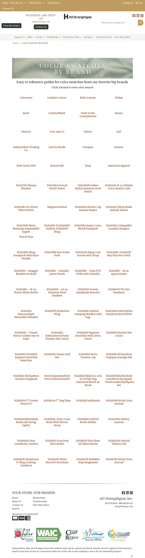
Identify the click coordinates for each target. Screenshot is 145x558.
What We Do (35, 3)
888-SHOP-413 (48, 17)
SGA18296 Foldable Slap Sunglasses (88, 461)
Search (15, 508)
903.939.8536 (33, 15)
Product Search (104, 37)
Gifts (29, 37)
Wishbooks (53, 37)
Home (5, 3)
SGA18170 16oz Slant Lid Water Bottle (88, 442)
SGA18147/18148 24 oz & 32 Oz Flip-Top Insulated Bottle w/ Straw (88, 380)
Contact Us (8, 8)
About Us (16, 501)
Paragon (88, 147)
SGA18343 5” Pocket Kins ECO (26, 402)
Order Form (53, 3)
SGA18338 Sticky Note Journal (119, 461)
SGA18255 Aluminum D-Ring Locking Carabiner (26, 462)
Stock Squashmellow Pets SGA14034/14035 (57, 377)
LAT (118, 131)
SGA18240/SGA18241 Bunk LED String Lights (26, 422)
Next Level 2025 (26, 165)
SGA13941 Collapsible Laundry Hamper (119, 227)
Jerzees (118, 147)
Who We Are (16, 3)
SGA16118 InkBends (88, 400)
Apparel (18, 37)
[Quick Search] (118, 23)
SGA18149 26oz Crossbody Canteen (26, 442)
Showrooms (39, 497)
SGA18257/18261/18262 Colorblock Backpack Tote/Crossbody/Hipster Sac (119, 380)
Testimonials (40, 501)
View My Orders (11, 25)
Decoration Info (71, 37)
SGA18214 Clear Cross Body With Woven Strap (57, 422)
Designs (87, 37)
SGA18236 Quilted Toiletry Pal (119, 442)
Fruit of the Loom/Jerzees (88, 115)
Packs (39, 37)
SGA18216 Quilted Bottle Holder (88, 421)
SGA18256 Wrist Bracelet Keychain (57, 461)
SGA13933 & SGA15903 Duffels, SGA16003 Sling (57, 228)
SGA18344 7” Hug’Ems (57, 400)
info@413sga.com (41, 21)
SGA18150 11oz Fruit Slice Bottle (57, 442)
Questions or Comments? (25, 514)
